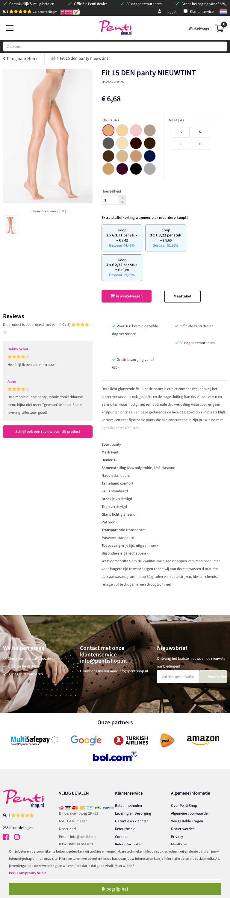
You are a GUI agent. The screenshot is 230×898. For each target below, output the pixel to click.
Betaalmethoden (128, 805)
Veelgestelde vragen (187, 821)
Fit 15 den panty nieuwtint (84, 58)
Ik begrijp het (115, 889)
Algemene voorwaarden (190, 813)
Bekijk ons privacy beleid (27, 873)
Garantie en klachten (132, 821)
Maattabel (182, 296)
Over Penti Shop (184, 805)
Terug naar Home (20, 59)
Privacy (177, 836)
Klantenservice (199, 11)
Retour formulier (128, 844)
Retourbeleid (125, 829)
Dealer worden (183, 829)
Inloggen (168, 11)
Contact (121, 836)
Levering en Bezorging (133, 813)
